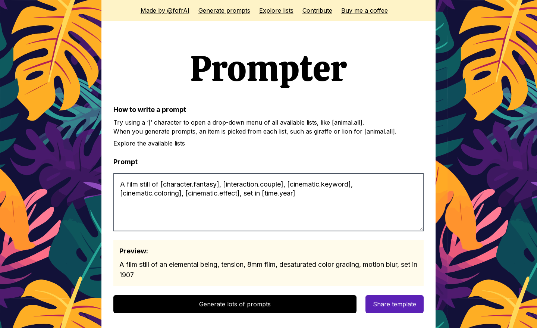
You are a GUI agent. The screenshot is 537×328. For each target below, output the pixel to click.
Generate (224, 10)
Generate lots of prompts (235, 304)
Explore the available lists (149, 143)
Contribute (317, 10)
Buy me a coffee (364, 10)
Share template (394, 304)
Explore (276, 10)
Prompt (125, 162)
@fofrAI (165, 10)
